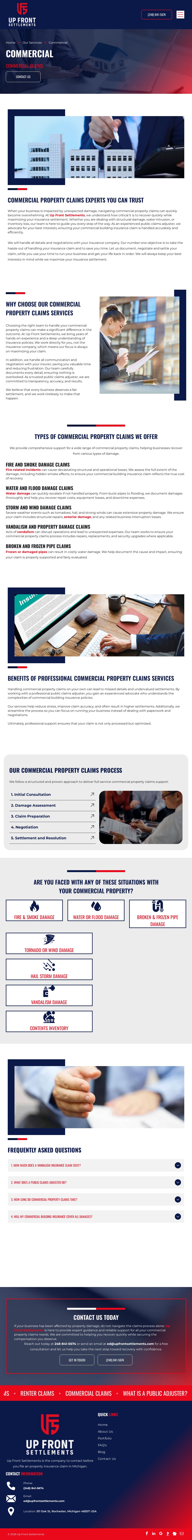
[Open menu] (180, 14)
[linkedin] (153, 1534)
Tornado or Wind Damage (49, 949)
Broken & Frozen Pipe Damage (157, 920)
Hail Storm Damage (49, 975)
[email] (181, 1534)
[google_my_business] (160, 1534)
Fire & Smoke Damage (34, 916)
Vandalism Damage (49, 1002)
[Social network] (167, 1534)
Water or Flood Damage (96, 916)
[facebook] (146, 1534)
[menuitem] (142, 1424)
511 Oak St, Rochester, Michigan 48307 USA (66, 1511)
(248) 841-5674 (33, 1488)
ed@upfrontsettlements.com (44, 1501)
